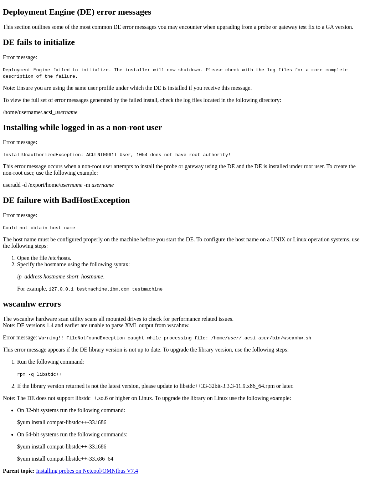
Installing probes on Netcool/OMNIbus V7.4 (87, 471)
